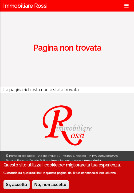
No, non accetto (50, 185)
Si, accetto (16, 185)
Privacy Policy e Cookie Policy (27, 160)
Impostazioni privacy (66, 160)
